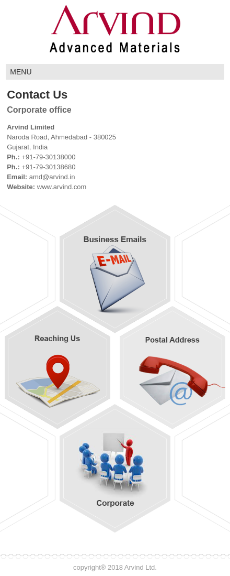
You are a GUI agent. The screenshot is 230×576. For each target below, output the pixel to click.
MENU (20, 72)
